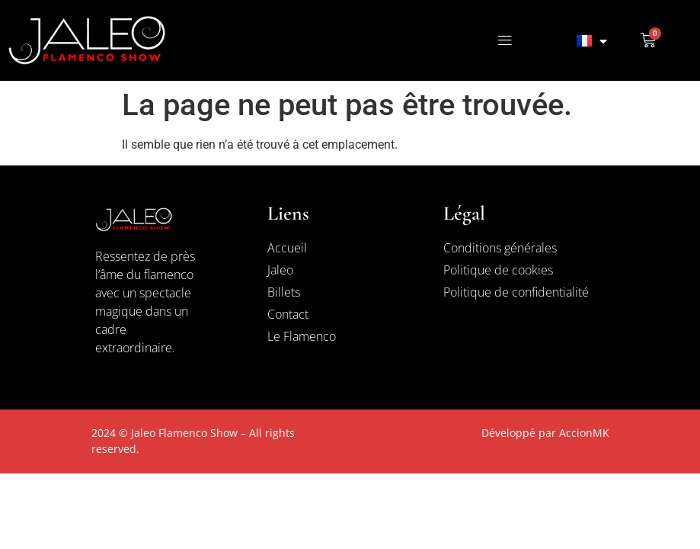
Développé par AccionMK (545, 432)
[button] (504, 40)
